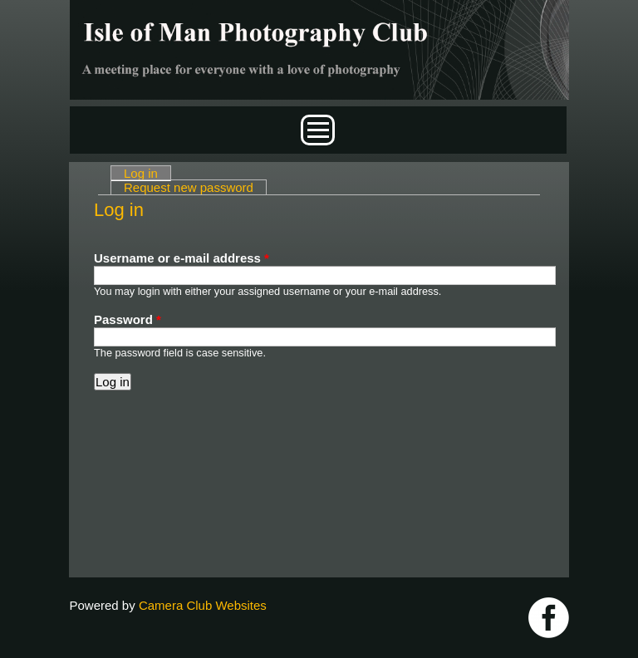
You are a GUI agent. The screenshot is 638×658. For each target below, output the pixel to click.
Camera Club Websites (203, 605)
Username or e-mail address (181, 258)
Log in (147, 173)
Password (127, 319)
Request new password (188, 187)
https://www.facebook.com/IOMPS (548, 617)
